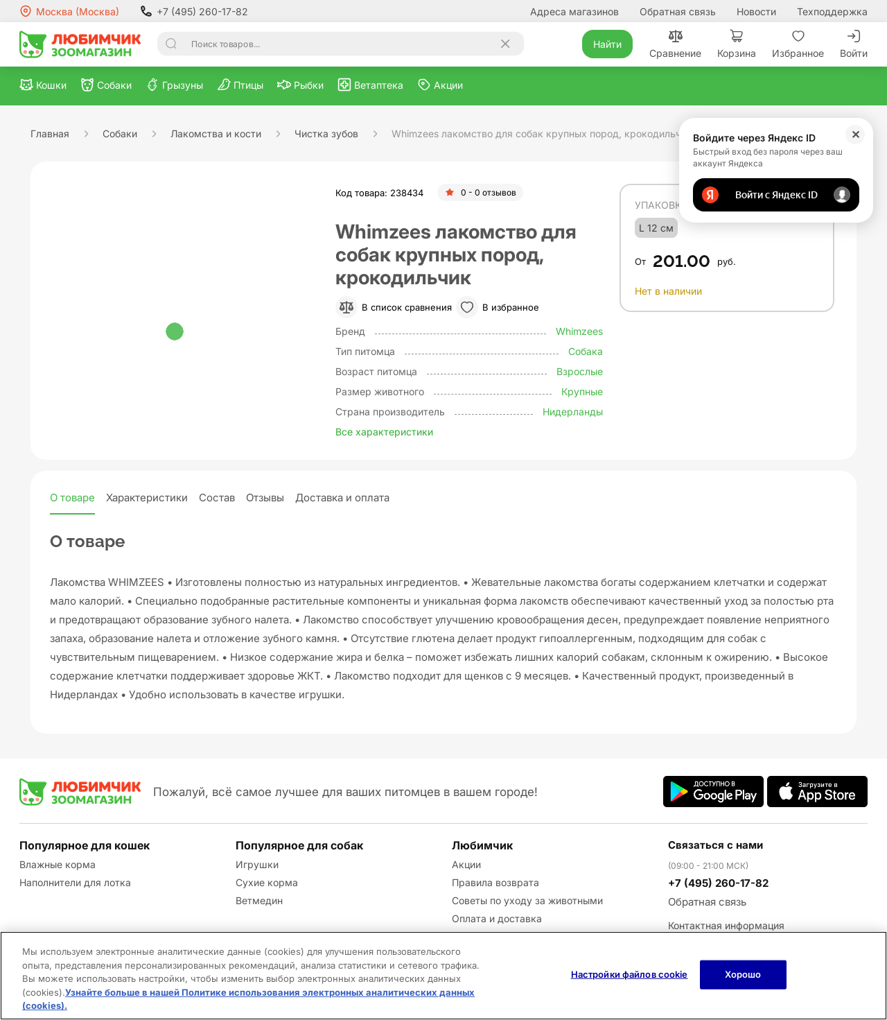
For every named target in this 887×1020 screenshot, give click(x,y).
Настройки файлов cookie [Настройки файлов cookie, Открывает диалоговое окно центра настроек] (629, 974)
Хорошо (743, 974)
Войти (854, 44)
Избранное (798, 44)
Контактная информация (726, 925)
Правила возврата (495, 882)
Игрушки (257, 864)
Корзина (736, 44)
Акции (466, 864)
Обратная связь (678, 11)
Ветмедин (259, 900)
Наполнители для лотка (75, 882)
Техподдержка (832, 11)
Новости (756, 11)
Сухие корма (267, 882)
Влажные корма (57, 864)
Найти (607, 44)
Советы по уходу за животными (527, 900)
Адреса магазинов (574, 11)
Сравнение (675, 44)
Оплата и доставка (497, 918)
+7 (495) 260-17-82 (194, 11)
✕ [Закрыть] (855, 134)
